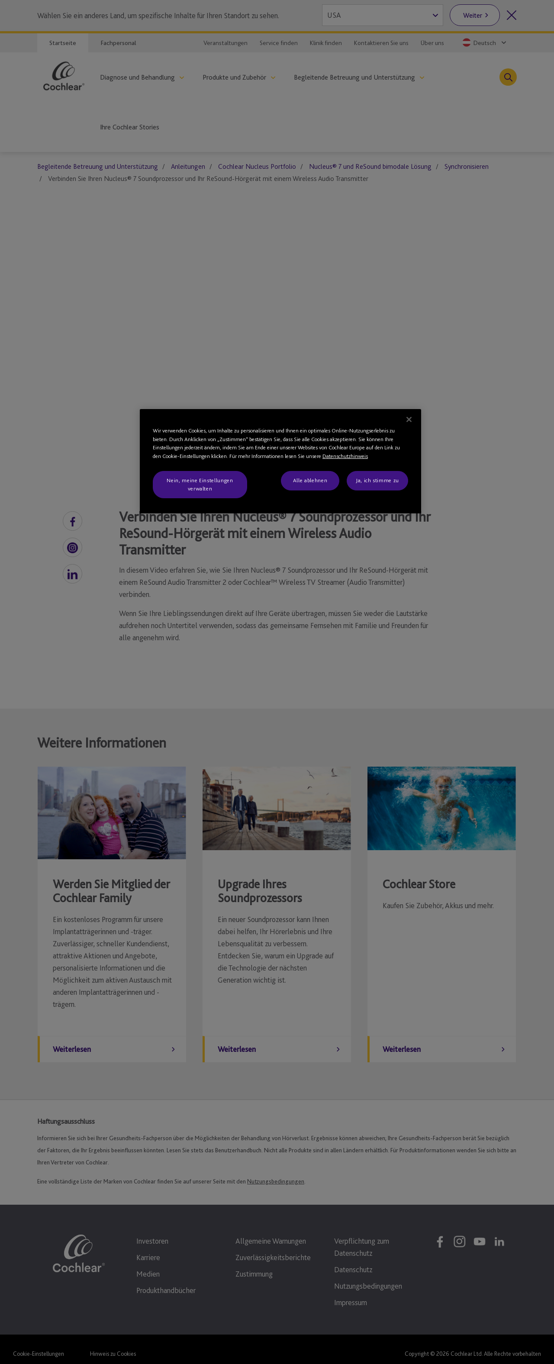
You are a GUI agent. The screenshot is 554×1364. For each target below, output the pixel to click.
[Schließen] (409, 419)
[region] (280, 461)
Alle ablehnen (310, 480)
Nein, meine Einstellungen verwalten (200, 484)
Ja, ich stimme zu (377, 480)
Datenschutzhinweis (345, 456)
